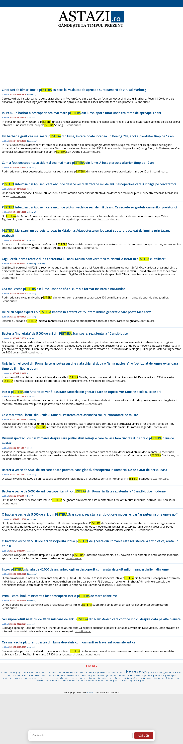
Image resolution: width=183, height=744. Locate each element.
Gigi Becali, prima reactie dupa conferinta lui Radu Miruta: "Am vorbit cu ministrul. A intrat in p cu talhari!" (84, 259)
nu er (178, 673)
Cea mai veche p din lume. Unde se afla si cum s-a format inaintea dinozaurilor (63, 289)
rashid (19, 676)
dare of (82, 681)
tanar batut (105, 681)
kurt (12, 673)
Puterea (30, 338)
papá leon (22, 673)
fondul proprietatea (139, 678)
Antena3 (31, 117)
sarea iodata (69, 681)
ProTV (30, 496)
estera (5, 673)
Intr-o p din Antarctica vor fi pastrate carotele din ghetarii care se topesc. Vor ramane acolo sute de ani (81, 392)
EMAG (91, 666)
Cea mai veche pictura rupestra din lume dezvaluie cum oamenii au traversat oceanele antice (68, 642)
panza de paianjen (164, 676)
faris (45, 676)
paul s (117, 681)
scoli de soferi (116, 678)
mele (125, 681)
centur (75, 678)
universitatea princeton (18, 678)
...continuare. (142, 102)
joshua (148, 676)
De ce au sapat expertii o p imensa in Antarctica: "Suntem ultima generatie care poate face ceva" (76, 312)
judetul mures (126, 676)
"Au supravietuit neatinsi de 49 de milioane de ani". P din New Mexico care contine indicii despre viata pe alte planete (91, 619)
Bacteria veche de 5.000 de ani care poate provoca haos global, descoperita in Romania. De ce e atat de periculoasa (84, 470)
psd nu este (155, 673)
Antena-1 (31, 167)
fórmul (56, 681)
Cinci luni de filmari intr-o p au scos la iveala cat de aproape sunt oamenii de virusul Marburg (74, 90)
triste (139, 676)
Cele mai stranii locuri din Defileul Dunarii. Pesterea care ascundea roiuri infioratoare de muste (70, 415)
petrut (53, 673)
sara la (43, 673)
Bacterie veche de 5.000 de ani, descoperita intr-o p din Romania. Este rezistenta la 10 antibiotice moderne (84, 491)
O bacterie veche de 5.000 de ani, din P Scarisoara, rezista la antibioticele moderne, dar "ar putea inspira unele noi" (90, 514)
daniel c (60, 676)
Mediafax (31, 94)
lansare (92, 681)
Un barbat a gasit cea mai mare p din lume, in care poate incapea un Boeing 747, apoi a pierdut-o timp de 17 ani (88, 136)
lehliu (10, 676)
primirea (72, 676)
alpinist (65, 678)
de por (91, 676)
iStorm (90, 692)
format (102, 678)
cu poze (141, 681)
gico (51, 676)
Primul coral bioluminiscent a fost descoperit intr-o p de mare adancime (59, 596)
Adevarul (31, 212)
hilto (38, 676)
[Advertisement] (91, 55)
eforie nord (160, 678)
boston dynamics (96, 673)
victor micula (116, 673)
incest (61, 673)
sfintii (82, 676)
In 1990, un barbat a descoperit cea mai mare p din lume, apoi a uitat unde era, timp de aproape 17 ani (81, 113)
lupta (132, 681)
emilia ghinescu (107, 676)
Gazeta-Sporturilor (35, 263)
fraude (93, 678)
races (48, 681)
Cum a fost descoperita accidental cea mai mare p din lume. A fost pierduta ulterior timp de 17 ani (78, 163)
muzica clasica (75, 673)
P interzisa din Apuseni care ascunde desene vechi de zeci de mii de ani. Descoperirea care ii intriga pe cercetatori (89, 184)
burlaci (33, 673)
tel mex (29, 676)
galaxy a (169, 673)
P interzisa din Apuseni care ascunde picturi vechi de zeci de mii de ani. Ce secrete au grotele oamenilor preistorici (89, 207)
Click (29, 189)
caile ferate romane (46, 678)
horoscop (136, 671)
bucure (84, 678)
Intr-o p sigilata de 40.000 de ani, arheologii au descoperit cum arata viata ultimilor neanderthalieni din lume (85, 569)
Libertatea (31, 141)
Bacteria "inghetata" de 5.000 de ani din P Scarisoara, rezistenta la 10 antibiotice (65, 333)
